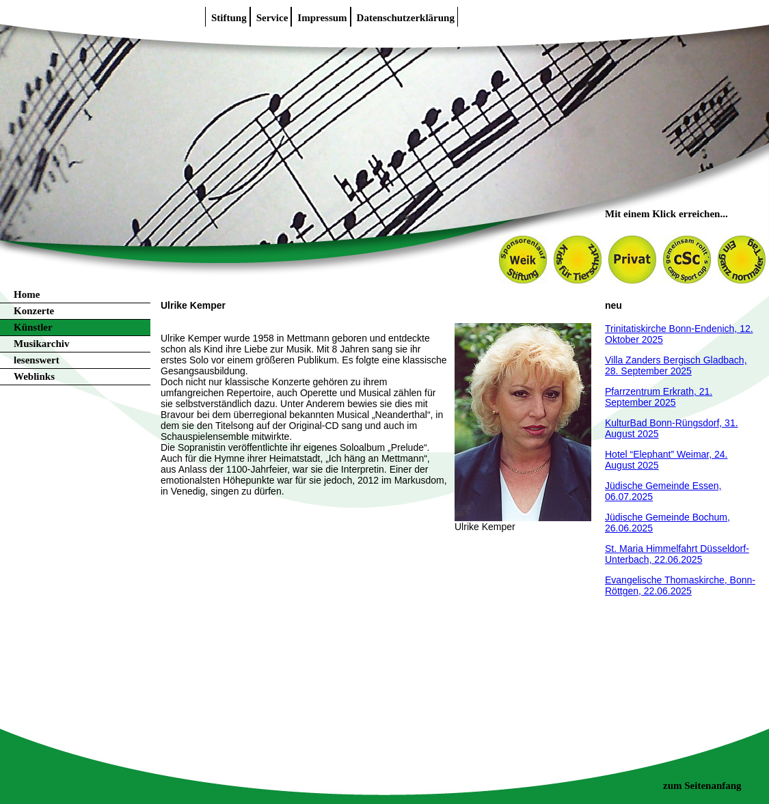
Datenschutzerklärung (406, 17)
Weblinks (34, 376)
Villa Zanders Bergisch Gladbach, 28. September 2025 (676, 365)
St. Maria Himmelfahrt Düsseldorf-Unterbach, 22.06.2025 (677, 554)
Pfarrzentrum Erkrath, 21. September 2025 (658, 397)
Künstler (33, 327)
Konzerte (34, 310)
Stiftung (229, 17)
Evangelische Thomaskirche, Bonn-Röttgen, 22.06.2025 (680, 585)
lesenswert (36, 360)
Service (272, 17)
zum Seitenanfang (702, 785)
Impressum (322, 17)
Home (27, 294)
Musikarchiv (41, 343)
